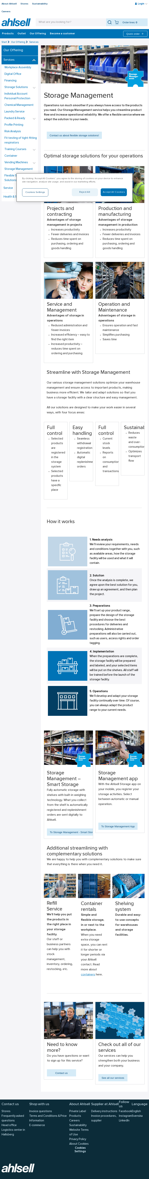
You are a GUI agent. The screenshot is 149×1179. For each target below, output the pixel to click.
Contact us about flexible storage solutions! (74, 135)
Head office (9, 1125)
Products (8, 34)
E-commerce (37, 1125)
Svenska (137, 1116)
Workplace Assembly (17, 67)
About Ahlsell (9, 4)
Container (10, 156)
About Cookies (79, 1144)
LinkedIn (124, 1120)
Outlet (21, 34)
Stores (24, 4)
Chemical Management (19, 105)
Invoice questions (40, 1111)
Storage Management (18, 169)
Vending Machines (16, 162)
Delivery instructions (104, 1111)
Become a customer (62, 34)
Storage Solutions (16, 87)
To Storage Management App (118, 826)
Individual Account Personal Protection (17, 96)
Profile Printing (13, 125)
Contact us (61, 1073)
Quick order (135, 33)
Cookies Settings (80, 1150)
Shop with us (39, 1104)
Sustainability (40, 4)
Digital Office (12, 74)
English (136, 1111)
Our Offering (38, 34)
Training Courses (15, 149)
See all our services (113, 1077)
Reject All (84, 192)
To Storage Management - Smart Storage (73, 832)
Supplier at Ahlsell (105, 1104)
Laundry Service (14, 112)
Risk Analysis (12, 131)
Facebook (125, 1111)
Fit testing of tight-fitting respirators (20, 140)
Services (33, 42)
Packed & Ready (14, 118)
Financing (10, 80)
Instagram (125, 1116)
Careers (6, 12)
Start (4, 42)
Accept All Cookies (114, 192)
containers (88, 974)
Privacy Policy (77, 1139)
